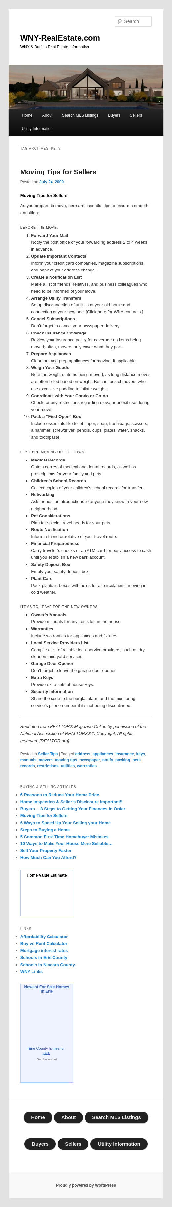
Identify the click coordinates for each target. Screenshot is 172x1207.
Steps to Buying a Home (45, 829)
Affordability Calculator (44, 936)
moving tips (66, 760)
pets (136, 760)
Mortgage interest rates (44, 950)
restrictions (47, 766)
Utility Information (37, 128)
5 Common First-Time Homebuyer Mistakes (64, 836)
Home (27, 115)
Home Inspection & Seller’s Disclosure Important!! (71, 801)
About (47, 115)
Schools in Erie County (43, 957)
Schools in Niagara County (47, 964)
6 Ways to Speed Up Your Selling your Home (65, 822)
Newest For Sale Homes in (46, 989)
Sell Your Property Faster (46, 850)
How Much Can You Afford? (48, 857)
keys (140, 754)
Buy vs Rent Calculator (43, 943)
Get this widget (47, 1059)
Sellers (136, 115)
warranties (87, 766)
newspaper (89, 760)
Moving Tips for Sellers (58, 171)
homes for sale (47, 1050)
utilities (68, 766)
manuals (28, 760)
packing (122, 760)
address (82, 754)
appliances (103, 754)
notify (107, 760)
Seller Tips (48, 754)
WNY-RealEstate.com (60, 37)
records (27, 766)
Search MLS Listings (80, 115)
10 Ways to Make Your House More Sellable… (66, 843)
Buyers (114, 115)
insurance (124, 754)
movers (46, 760)
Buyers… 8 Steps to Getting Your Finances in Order (72, 808)
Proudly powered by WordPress (86, 1185)
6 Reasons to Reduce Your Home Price (59, 794)
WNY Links (31, 971)
